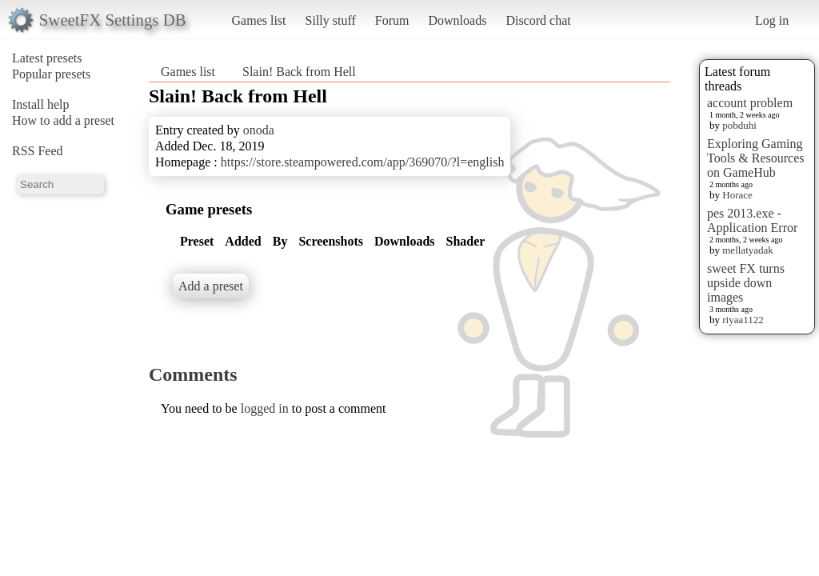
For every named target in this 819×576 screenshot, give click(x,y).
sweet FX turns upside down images (746, 283)
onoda (258, 130)
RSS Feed (37, 151)
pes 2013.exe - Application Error (752, 220)
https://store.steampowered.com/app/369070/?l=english (363, 162)
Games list (259, 20)
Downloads (457, 20)
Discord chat (537, 20)
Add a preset (210, 286)
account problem (750, 103)
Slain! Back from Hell (299, 71)
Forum (392, 20)
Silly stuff (331, 20)
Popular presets (51, 74)
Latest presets (47, 58)
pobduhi (739, 125)
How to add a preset (63, 120)
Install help (41, 104)
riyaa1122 (743, 320)
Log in (772, 20)
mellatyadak (747, 250)
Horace (737, 195)
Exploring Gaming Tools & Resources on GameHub (756, 158)
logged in (265, 408)
